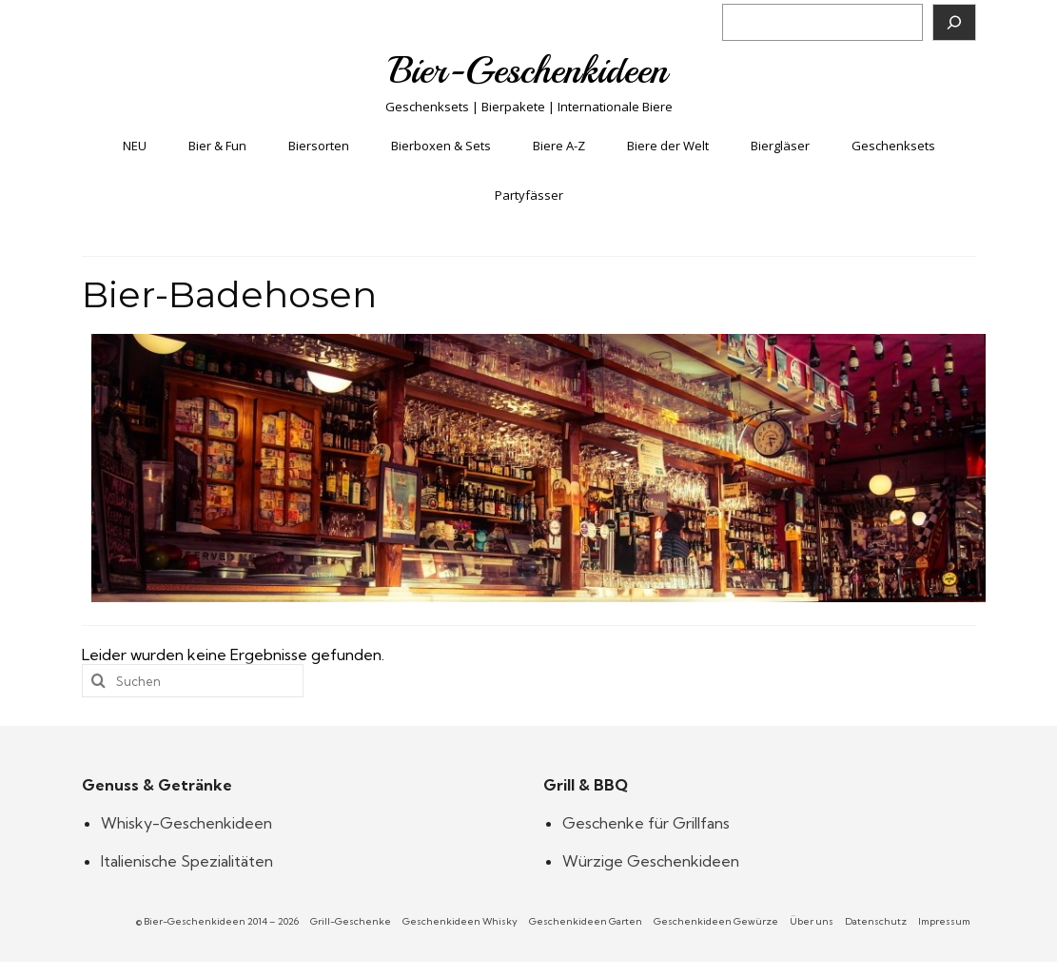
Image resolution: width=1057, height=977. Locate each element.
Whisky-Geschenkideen (186, 822)
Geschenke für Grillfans (646, 822)
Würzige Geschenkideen (650, 860)
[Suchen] (954, 22)
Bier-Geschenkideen (528, 70)
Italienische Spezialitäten (187, 860)
